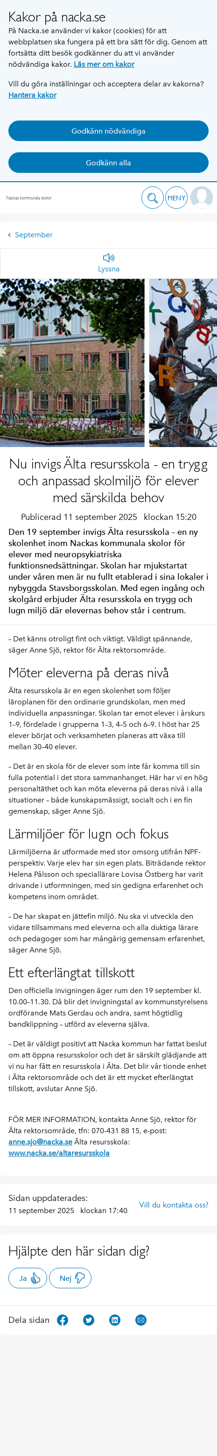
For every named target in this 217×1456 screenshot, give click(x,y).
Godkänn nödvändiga (108, 131)
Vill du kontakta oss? (174, 1204)
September (30, 234)
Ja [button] (30, 1278)
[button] (152, 197)
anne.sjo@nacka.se (40, 1141)
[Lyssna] (109, 263)
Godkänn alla (108, 162)
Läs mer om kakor (104, 64)
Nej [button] (72, 1278)
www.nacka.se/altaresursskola (59, 1153)
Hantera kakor (32, 95)
